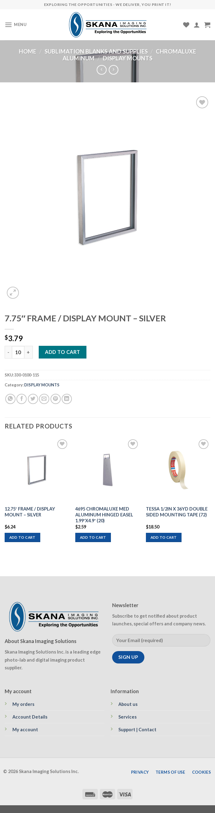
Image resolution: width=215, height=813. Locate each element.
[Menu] (16, 24)
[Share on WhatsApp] (10, 399)
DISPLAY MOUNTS (127, 58)
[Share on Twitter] (33, 399)
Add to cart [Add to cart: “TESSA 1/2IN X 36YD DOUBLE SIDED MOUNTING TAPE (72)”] (164, 537)
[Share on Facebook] (21, 399)
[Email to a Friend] (44, 399)
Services (127, 717)
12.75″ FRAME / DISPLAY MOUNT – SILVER (30, 511)
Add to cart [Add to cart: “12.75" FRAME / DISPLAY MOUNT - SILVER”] (22, 537)
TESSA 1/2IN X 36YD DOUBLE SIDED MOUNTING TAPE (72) (177, 511)
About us (128, 704)
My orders (23, 704)
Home (27, 51)
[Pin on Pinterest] (55, 399)
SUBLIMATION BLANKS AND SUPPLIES (96, 51)
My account (25, 729)
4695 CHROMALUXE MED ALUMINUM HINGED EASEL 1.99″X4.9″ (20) (104, 514)
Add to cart (62, 352)
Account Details (29, 717)
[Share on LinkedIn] (67, 399)
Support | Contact (137, 729)
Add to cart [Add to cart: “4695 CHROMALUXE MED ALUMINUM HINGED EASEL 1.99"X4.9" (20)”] (93, 537)
